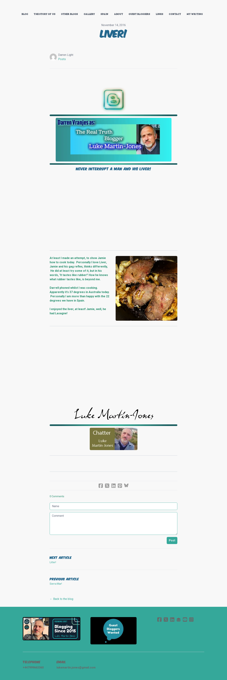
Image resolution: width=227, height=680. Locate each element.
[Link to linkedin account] (172, 619)
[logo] (113, 6)
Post (172, 540)
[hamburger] (7, 6)
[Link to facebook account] (159, 619)
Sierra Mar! (56, 583)
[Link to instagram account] (191, 619)
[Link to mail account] (178, 619)
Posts (62, 59)
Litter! (53, 562)
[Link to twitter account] (166, 619)
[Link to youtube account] (185, 619)
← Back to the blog (61, 599)
